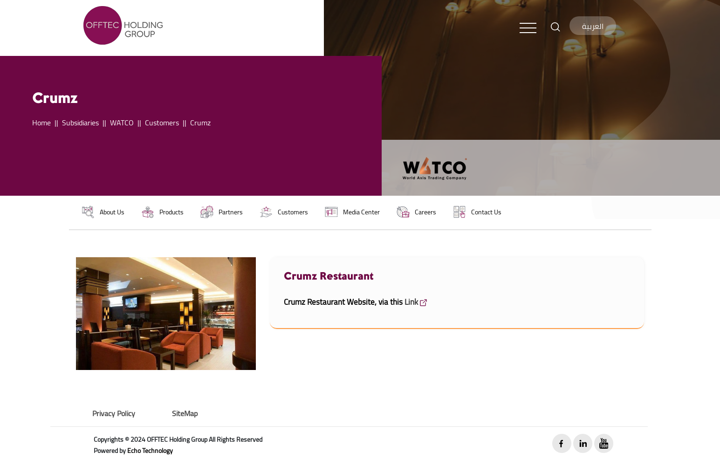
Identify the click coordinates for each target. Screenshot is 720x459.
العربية (592, 26)
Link (416, 302)
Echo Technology (150, 451)
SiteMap (185, 413)
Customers (162, 122)
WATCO (122, 122)
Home (41, 122)
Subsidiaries (80, 122)
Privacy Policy (113, 413)
